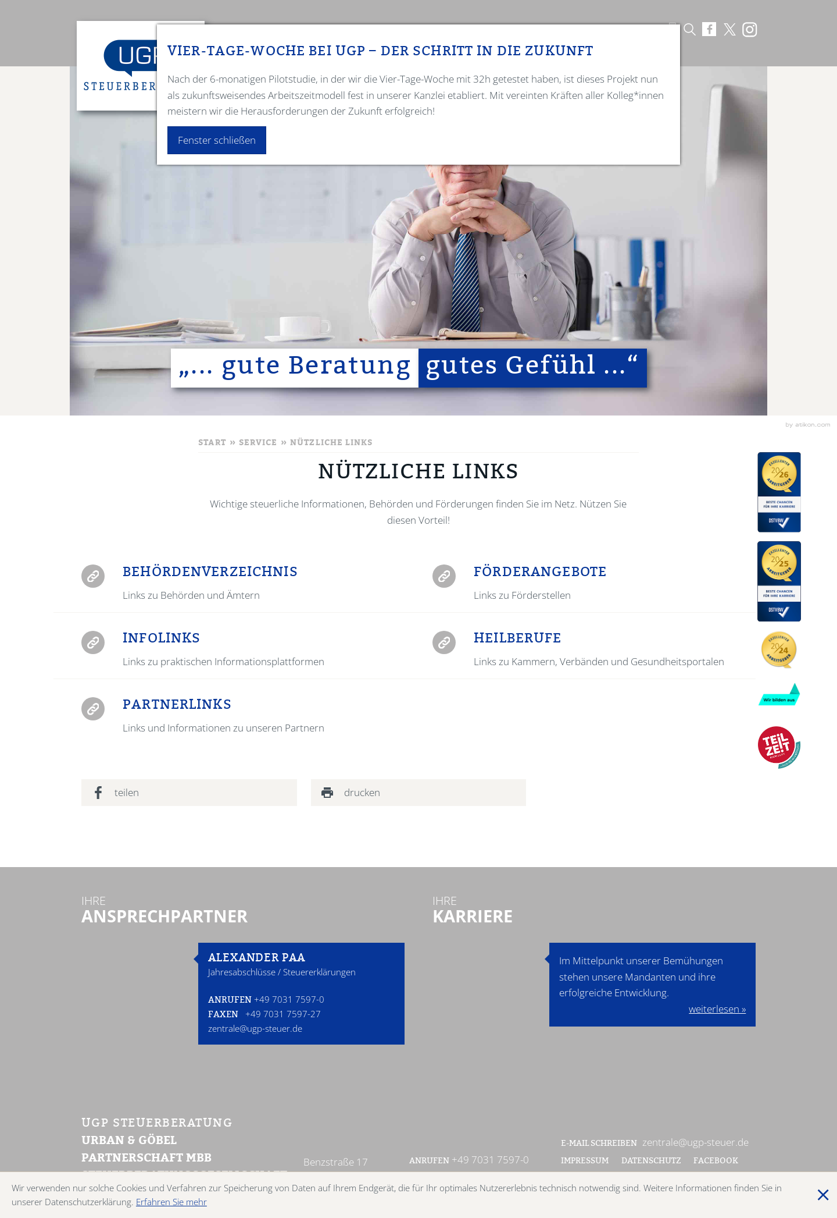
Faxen (223, 1015)
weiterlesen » (717, 1008)
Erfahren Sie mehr (171, 1202)
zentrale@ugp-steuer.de (255, 1028)
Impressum (585, 1162)
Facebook (716, 1162)
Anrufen (230, 1001)
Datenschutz (651, 1162)
